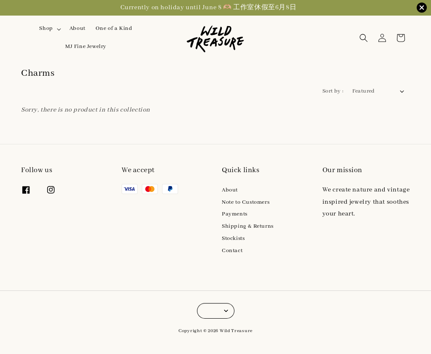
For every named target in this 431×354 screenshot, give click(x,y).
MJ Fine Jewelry (85, 46)
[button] (363, 38)
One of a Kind (114, 28)
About (77, 28)
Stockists (233, 238)
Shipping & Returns (248, 226)
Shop (46, 28)
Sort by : (333, 91)
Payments (234, 214)
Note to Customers (245, 202)
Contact (232, 250)
